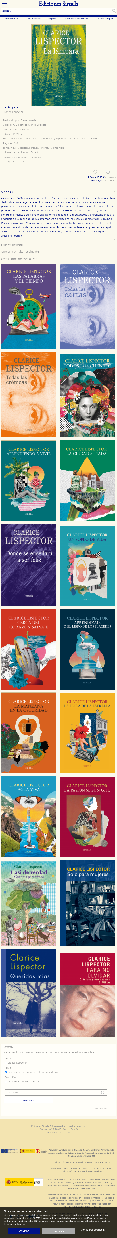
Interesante (100, 1109)
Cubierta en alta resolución (20, 251)
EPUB (94, 139)
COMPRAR (110, 177)
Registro (52, 19)
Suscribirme (28, 1100)
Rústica (76, 139)
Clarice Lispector (13, 112)
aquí (36, 1221)
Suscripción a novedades (76, 19)
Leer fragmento (12, 244)
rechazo (58, 1231)
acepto (24, 1231)
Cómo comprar (105, 19)
